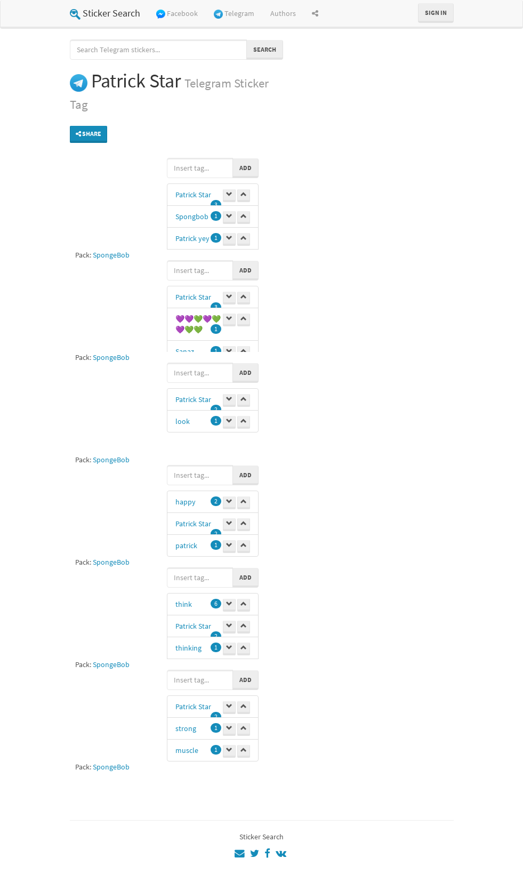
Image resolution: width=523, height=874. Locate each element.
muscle (186, 750)
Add (245, 168)
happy (185, 502)
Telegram (234, 14)
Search (264, 49)
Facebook (177, 14)
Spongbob (191, 216)
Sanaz (184, 351)
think (183, 604)
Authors (283, 13)
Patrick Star (193, 194)
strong (185, 728)
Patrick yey (192, 238)
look (182, 421)
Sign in (436, 13)
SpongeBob (111, 255)
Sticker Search (105, 13)
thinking (188, 648)
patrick (186, 545)
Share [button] (88, 134)
